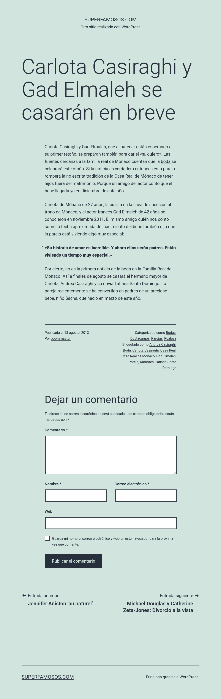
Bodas (171, 333)
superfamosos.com (110, 20)
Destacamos (140, 338)
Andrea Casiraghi (162, 344)
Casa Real (168, 350)
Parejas (157, 338)
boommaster (61, 338)
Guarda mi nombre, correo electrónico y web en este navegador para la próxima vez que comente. (112, 541)
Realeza (170, 338)
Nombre (53, 484)
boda (166, 161)
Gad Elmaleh (166, 356)
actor (92, 212)
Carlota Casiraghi (146, 350)
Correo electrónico (132, 484)
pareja (55, 234)
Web (48, 511)
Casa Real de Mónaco (138, 356)
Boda (127, 350)
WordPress (189, 677)
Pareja (133, 362)
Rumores (147, 362)
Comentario (56, 430)
